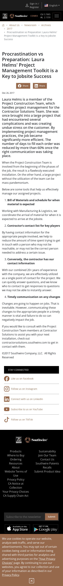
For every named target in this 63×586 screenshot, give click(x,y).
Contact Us (47, 459)
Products (16, 451)
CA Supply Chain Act (15, 496)
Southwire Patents (47, 463)
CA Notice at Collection (16, 485)
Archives (46, 25)
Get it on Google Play (45, 528)
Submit (51, 516)
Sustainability (47, 451)
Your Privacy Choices (16, 491)
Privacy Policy (10, 575)
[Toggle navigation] (56, 16)
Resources (15, 463)
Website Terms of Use (16, 473)
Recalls (47, 467)
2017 (9, 28)
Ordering (16, 459)
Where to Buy (15, 455)
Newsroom (30, 25)
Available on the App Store (17, 528)
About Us (14, 25)
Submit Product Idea (47, 471)
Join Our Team (47, 455)
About (16, 467)
